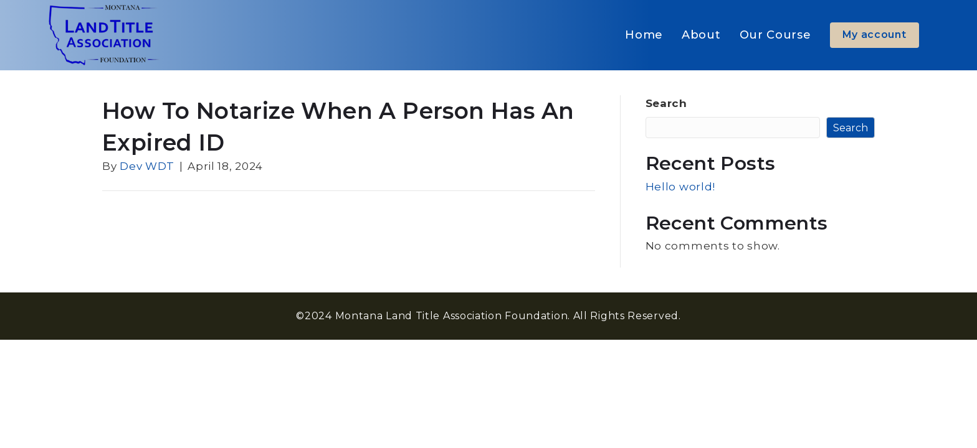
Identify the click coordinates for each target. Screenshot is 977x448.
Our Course (775, 35)
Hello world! (680, 186)
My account (874, 34)
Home (644, 35)
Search (666, 103)
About (701, 35)
